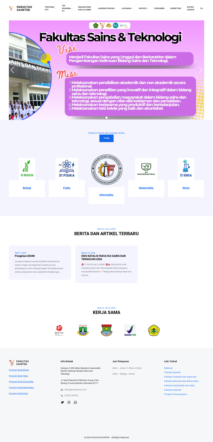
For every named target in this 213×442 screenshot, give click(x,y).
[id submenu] (203, 8)
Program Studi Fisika (18, 376)
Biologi (27, 187)
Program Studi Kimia (18, 393)
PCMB (106, 138)
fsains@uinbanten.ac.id (75, 389)
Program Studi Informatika (21, 381)
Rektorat (168, 368)
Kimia (186, 187)
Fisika (66, 187)
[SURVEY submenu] (148, 8)
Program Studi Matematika (21, 387)
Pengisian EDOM (25, 255)
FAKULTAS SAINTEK (24, 8)
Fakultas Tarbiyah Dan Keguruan (180, 377)
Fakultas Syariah (172, 372)
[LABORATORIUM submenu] (115, 8)
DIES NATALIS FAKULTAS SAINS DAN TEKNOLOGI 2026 (103, 257)
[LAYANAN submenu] (132, 8)
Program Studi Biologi (19, 370)
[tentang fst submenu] (55, 8)
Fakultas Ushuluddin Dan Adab (179, 385)
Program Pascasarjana (175, 394)
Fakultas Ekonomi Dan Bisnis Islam (181, 381)
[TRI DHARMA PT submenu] (71, 8)
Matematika (146, 187)
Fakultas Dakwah (172, 390)
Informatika (106, 194)
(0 (65, 395)
